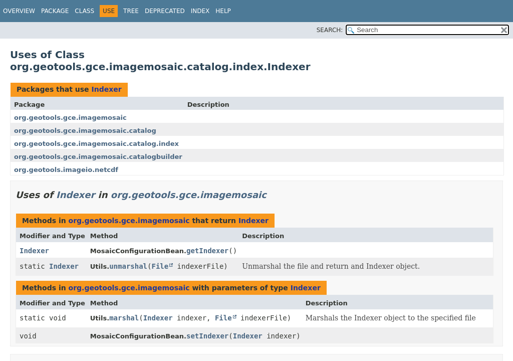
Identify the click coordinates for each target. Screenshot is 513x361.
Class (84, 11)
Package (55, 11)
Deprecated (165, 11)
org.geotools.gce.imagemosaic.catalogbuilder (98, 156)
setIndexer (207, 336)
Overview (19, 11)
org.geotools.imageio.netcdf (66, 169)
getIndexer (207, 251)
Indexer (106, 89)
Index (200, 11)
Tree (131, 11)
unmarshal (128, 266)
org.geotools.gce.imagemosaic (70, 117)
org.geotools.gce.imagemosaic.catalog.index (96, 143)
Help (223, 11)
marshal (124, 318)
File (159, 266)
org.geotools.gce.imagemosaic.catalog (85, 130)
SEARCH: (330, 30)
